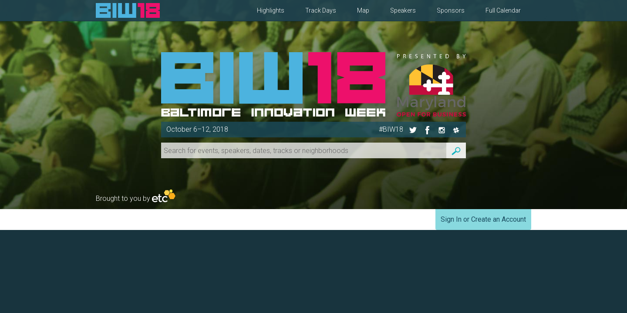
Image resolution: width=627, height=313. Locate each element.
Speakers (403, 10)
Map (363, 10)
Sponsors (451, 10)
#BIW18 (391, 129)
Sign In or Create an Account (483, 219)
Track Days (320, 10)
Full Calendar (503, 10)
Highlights (270, 10)
